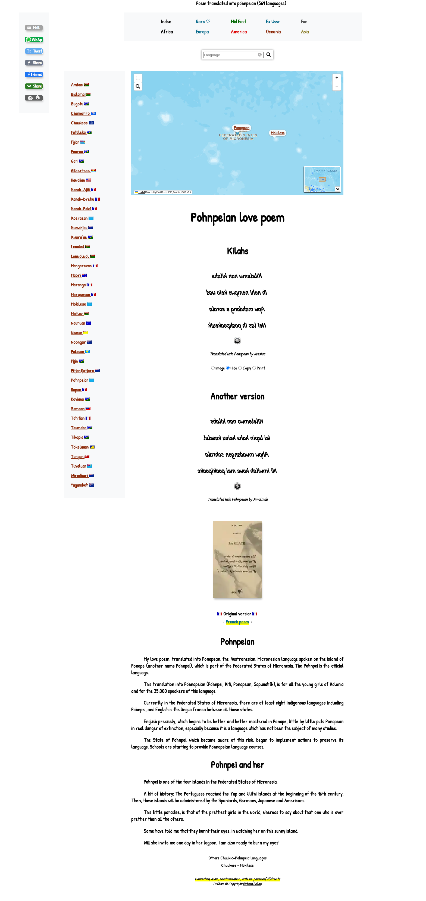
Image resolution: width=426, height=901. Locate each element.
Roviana (80, 399)
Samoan (80, 408)
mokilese (277, 133)
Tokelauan (83, 447)
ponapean (241, 127)
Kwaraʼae (82, 237)
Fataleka (81, 132)
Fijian (78, 142)
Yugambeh (82, 485)
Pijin (77, 361)
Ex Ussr (273, 21)
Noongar (81, 342)
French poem (237, 621)
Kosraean (82, 218)
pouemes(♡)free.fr (266, 879)
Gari (77, 161)
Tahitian (80, 418)
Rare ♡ (203, 21)
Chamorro (83, 113)
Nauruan (81, 323)
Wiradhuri (82, 475)
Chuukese (82, 123)
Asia (305, 31)
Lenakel (80, 246)
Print (258, 368)
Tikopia (80, 437)
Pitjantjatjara (85, 370)
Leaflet (140, 192)
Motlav (80, 313)
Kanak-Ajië (83, 189)
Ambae (80, 85)
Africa (167, 31)
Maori (79, 275)
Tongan (80, 456)
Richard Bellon (252, 883)
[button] (337, 78)
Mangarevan (84, 265)
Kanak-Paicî (84, 208)
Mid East (238, 21)
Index (166, 21)
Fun (304, 21)
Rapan (79, 389)
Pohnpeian (82, 380)
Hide (231, 368)
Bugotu (80, 104)
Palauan (80, 351)
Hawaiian (81, 180)
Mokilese (81, 304)
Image (218, 368)
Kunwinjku (82, 227)
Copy (244, 368)
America (239, 31)
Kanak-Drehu (85, 199)
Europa (202, 31)
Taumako (81, 427)
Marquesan (83, 294)
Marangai (81, 284)
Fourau (80, 151)
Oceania (273, 31)
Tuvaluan (81, 466)
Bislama (80, 94)
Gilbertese (83, 170)
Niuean (79, 332)
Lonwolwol (83, 256)
